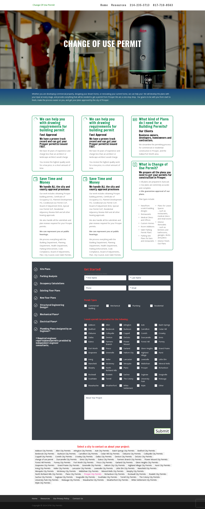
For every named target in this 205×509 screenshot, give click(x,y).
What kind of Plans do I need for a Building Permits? (154, 123)
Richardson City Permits (114, 474)
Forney (162, 341)
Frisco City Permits (104, 462)
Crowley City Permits (84, 456)
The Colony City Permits (149, 477)
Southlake (92, 378)
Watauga (162, 378)
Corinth (144, 333)
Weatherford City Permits (117, 480)
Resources (118, 5)
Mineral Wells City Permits (112, 471)
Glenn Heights (147, 348)
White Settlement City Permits (144, 480)
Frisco (108, 348)
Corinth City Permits (63, 456)
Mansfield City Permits (147, 468)
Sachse (127, 374)
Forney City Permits (62, 462)
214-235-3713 (140, 5)
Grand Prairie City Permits (68, 465)
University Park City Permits (46, 480)
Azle (143, 325)
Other (161, 385)
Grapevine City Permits (44, 465)
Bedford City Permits (146, 450)
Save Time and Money (51, 180)
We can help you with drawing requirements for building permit (53, 125)
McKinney (110, 363)
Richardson (163, 368)
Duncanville (146, 337)
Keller (108, 359)
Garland (127, 348)
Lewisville (145, 359)
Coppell (127, 333)
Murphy (91, 368)
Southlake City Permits (107, 477)
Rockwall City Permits (137, 474)
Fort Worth (93, 348)
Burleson (127, 329)
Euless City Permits (106, 459)
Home (104, 5)
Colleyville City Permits (153, 453)
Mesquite (127, 363)
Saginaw (144, 374)
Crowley (162, 333)
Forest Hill (145, 341)
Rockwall (92, 374)
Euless (91, 341)
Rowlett (109, 374)
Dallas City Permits (104, 456)
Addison (91, 325)
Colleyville (110, 333)
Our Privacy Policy (61, 498)
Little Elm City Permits (125, 468)
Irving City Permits (42, 468)
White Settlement (128, 386)
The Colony (128, 378)
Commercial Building (93, 307)
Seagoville (163, 374)
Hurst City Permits (162, 465)
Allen (108, 325)
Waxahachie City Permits (93, 480)
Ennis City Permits (87, 459)
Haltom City (128, 352)
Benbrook (110, 329)
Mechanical (115, 305)
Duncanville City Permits (66, 459)
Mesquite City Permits (44, 471)
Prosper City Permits (92, 474)
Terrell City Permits (128, 477)
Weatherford (111, 385)
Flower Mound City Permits (155, 459)
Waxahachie (93, 385)
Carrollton (145, 329)
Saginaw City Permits (64, 477)
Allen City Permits (63, 450)
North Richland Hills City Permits (48, 474)
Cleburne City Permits (132, 453)
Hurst (161, 352)
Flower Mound (127, 342)
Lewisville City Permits (103, 468)
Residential (158, 305)
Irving (90, 359)
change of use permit (44, 459)
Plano (126, 368)
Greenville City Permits (91, 465)
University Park (145, 380)
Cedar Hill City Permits (110, 453)
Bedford (91, 329)
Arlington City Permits (83, 450)
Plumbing (136, 305)
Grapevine (92, 352)
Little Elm (163, 359)
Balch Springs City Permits (123, 450)
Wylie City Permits (42, 483)
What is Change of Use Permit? (153, 166)
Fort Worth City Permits (83, 462)
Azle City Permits (102, 450)
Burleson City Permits (66, 453)
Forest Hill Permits (43, 462)
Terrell (108, 378)
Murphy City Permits (135, 471)
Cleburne (92, 333)
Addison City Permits (44, 450)
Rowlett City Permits (157, 474)
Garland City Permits (124, 462)
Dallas (91, 337)
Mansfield (92, 363)
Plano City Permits (73, 474)
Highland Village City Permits (140, 465)
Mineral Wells (164, 363)
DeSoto (127, 337)
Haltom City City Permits (114, 465)
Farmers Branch (109, 342)
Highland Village (144, 353)
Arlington (127, 325)
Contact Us (78, 498)
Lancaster (128, 359)
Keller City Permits (61, 468)
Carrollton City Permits (88, 453)
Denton (109, 337)
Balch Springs (164, 325)
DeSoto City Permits (143, 456)
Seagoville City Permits (85, 477)
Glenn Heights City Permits (147, 462)
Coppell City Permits (43, 456)
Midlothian (145, 363)
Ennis (161, 337)
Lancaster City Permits (81, 468)
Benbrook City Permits (44, 453)
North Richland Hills (111, 369)
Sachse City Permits (43, 477)
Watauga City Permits (71, 480)
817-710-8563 (163, 5)
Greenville (110, 352)
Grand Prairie (164, 348)
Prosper (144, 368)
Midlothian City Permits (88, 471)
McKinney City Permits (66, 471)
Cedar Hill (163, 329)
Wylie (143, 385)
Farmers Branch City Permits (129, 459)
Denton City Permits (123, 456)
